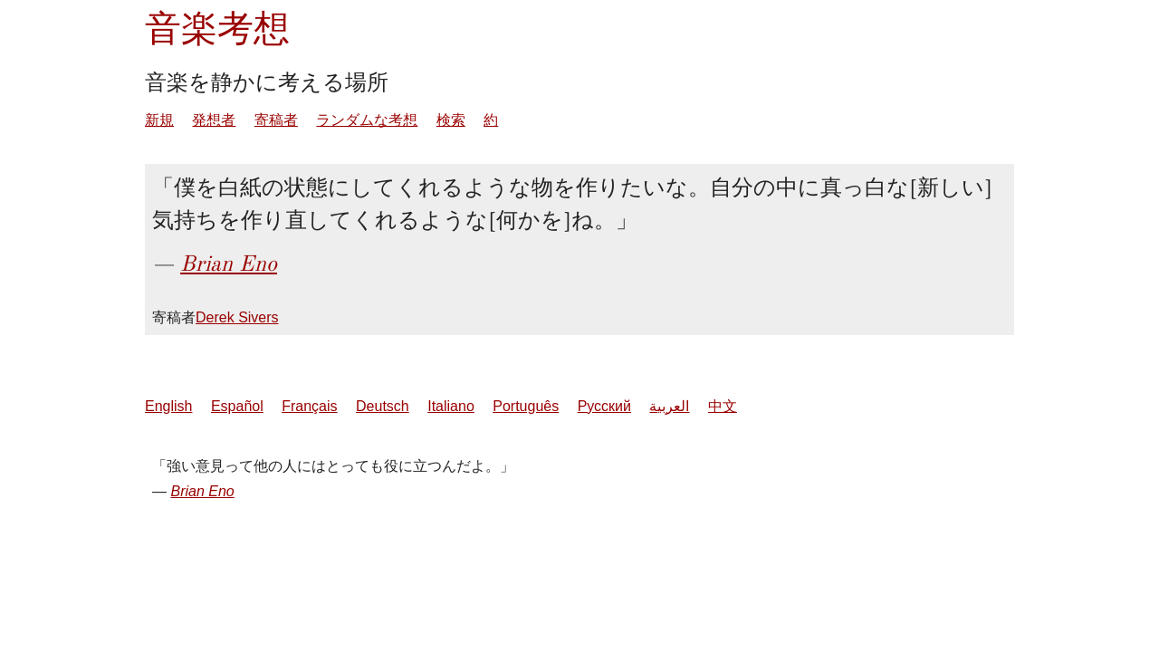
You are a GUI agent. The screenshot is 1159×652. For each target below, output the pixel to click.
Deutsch (382, 406)
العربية (669, 406)
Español (237, 406)
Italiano (450, 406)
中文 (722, 406)
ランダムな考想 (366, 120)
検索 (450, 120)
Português (526, 406)
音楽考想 (217, 28)
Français (309, 406)
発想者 (213, 120)
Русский (604, 406)
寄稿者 (276, 120)
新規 (159, 120)
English (168, 406)
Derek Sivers (237, 317)
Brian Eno (228, 263)
